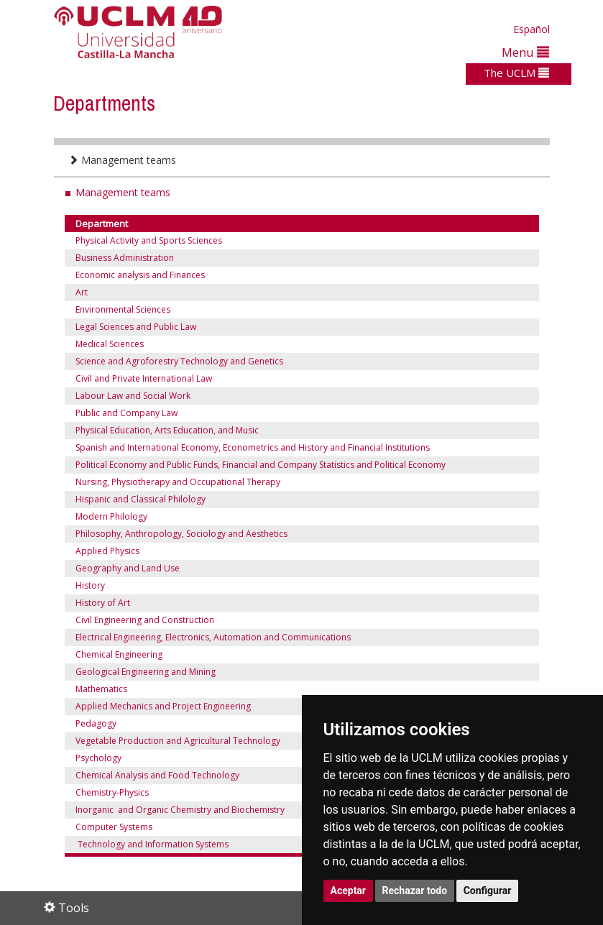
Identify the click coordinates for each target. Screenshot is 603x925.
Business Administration (124, 258)
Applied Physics (107, 551)
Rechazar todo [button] (415, 890)
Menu (525, 52)
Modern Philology (111, 516)
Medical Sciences (109, 344)
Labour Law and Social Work (132, 396)
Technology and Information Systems (152, 844)
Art (81, 292)
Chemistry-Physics (112, 792)
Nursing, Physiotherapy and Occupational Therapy (177, 482)
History (90, 585)
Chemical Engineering (118, 654)
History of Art (102, 603)
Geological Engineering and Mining (145, 672)
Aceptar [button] (349, 890)
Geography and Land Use (127, 568)
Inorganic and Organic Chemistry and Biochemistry (180, 810)
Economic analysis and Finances (140, 275)
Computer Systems (113, 827)
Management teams (122, 160)
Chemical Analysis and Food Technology (157, 775)
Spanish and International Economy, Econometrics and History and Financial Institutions (252, 447)
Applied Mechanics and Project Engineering (163, 706)
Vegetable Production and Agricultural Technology (177, 741)
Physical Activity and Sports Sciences (148, 240)
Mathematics (101, 689)
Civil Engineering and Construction (144, 620)
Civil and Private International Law (143, 378)
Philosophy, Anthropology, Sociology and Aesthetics (181, 534)
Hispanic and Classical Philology (140, 499)
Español (531, 29)
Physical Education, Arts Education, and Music (167, 430)
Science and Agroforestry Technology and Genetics (179, 361)
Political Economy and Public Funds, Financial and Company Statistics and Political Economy (260, 465)
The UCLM (516, 72)
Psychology (98, 758)
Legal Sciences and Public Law (136, 327)
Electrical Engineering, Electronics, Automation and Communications (213, 637)
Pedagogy (95, 723)
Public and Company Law (126, 413)
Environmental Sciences (122, 309)
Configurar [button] (488, 890)
